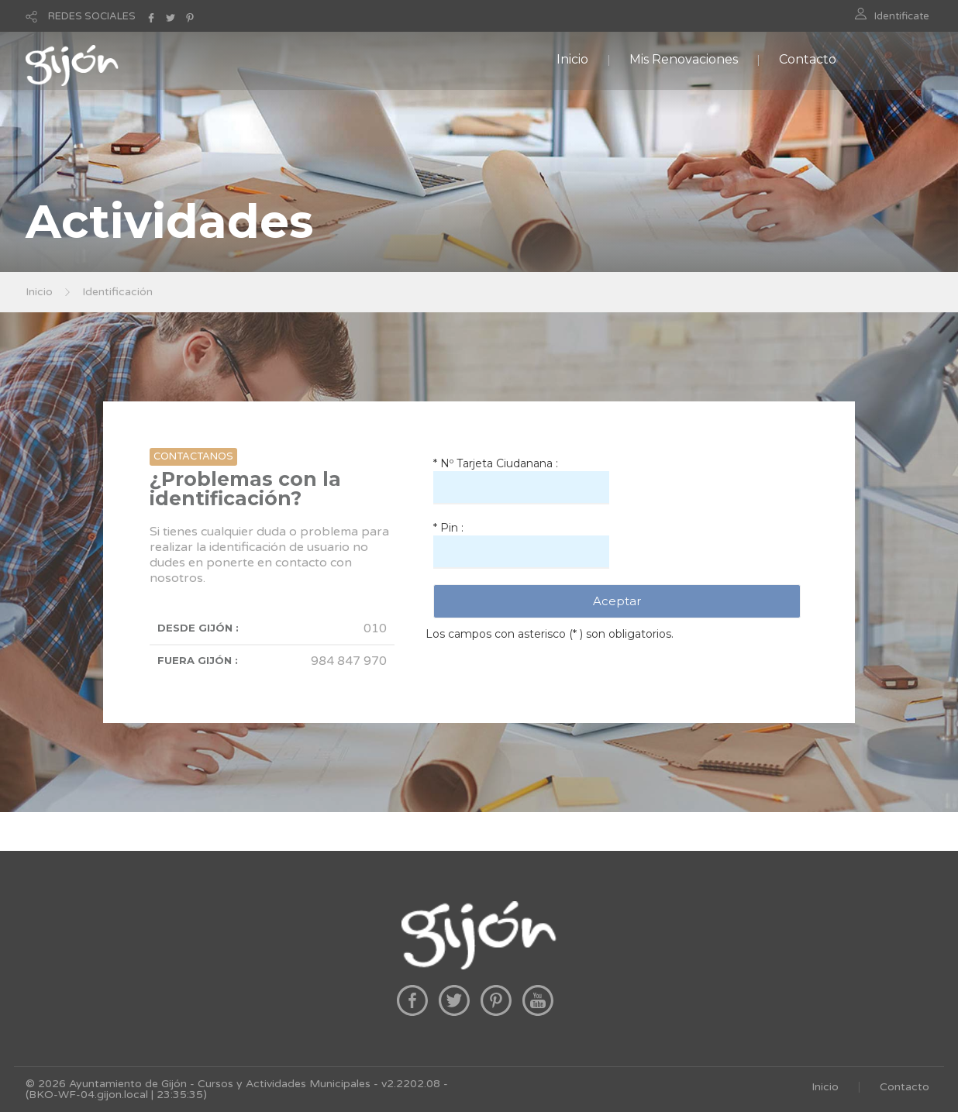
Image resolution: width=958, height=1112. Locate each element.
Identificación (117, 291)
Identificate (901, 16)
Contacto (807, 59)
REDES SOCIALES (92, 16)
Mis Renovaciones (683, 59)
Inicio (572, 59)
